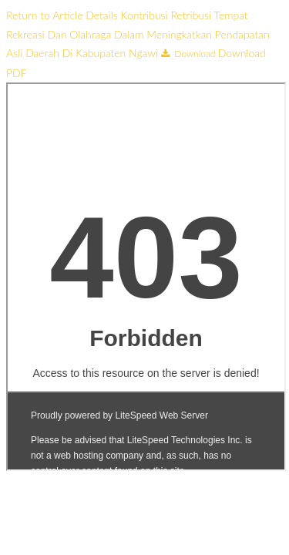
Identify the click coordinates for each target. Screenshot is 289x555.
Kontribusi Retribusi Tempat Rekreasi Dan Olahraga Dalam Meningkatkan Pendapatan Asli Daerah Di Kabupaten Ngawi (138, 33)
